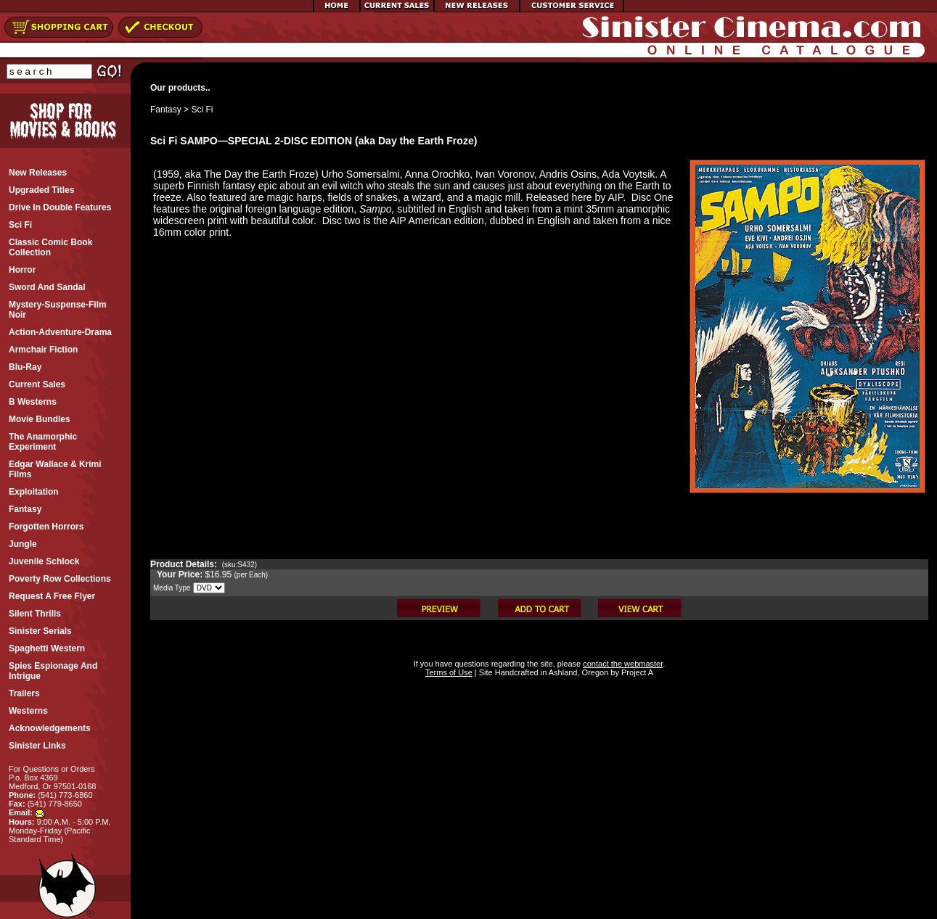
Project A (636, 672)
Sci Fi (202, 109)
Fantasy (165, 109)
